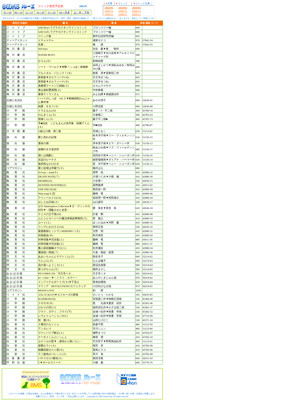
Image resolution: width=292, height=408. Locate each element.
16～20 (40, 12)
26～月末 (64, 12)
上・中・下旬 (81, 12)
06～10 (19, 12)
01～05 (8, 12)
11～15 (29, 12)
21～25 (52, 12)
